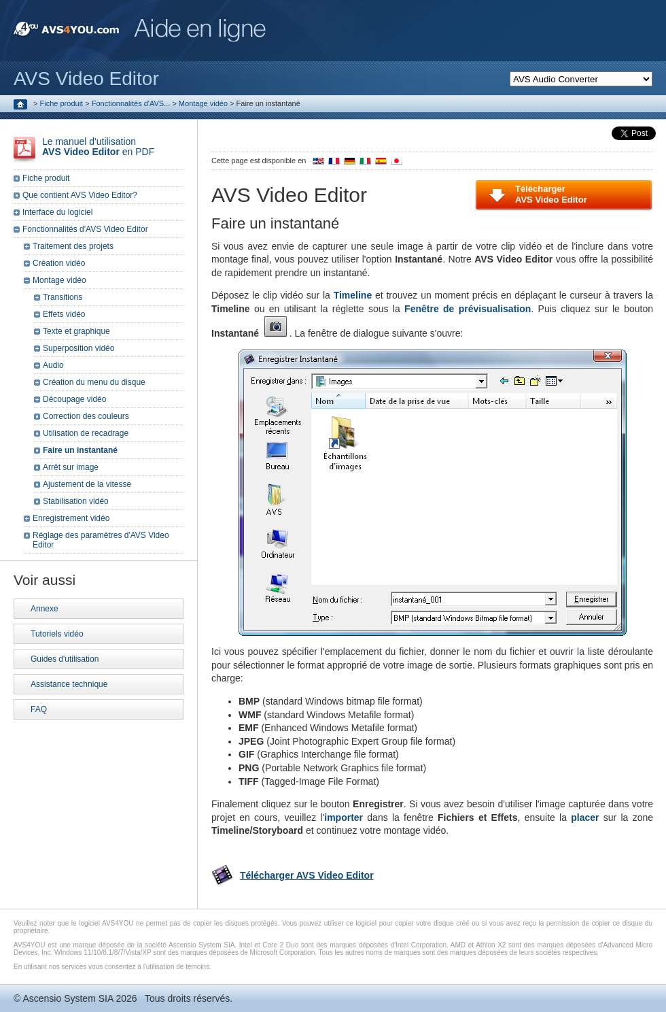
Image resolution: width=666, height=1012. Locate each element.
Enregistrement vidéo (71, 518)
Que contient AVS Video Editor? (79, 195)
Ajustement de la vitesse (87, 484)
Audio (53, 365)
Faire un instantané (80, 450)
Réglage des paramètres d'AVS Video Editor (101, 540)
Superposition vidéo (78, 348)
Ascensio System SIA (67, 998)
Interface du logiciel (57, 212)
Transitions (62, 297)
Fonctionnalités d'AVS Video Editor (85, 229)
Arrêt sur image (71, 467)
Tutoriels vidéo (57, 634)
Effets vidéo (64, 314)
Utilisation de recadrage (85, 433)
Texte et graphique (76, 331)
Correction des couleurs (86, 416)
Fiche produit (62, 103)
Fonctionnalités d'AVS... (131, 103)
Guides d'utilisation (65, 659)
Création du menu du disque (94, 382)
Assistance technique (69, 684)
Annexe (44, 608)
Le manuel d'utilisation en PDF (98, 146)
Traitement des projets (73, 246)
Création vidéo (59, 263)
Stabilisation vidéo (76, 501)
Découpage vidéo (74, 399)
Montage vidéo (203, 103)
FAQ (39, 709)
